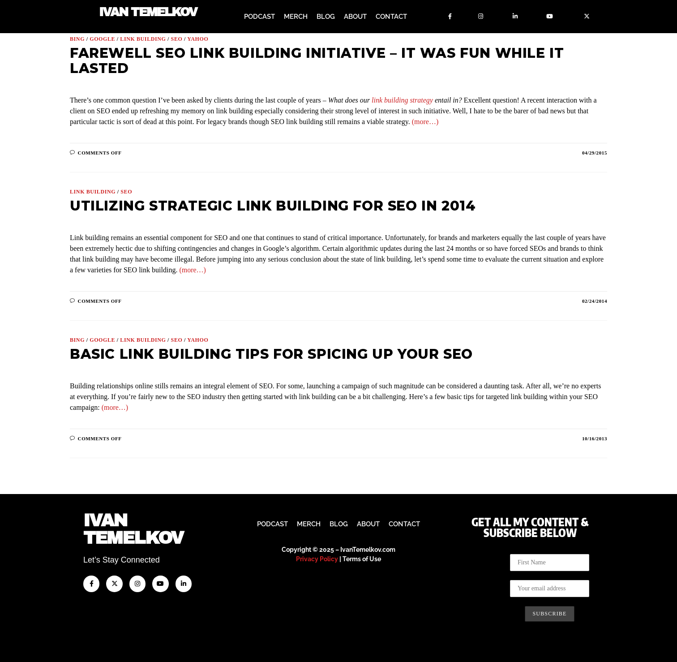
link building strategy (402, 100)
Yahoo (197, 39)
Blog (326, 17)
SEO (177, 39)
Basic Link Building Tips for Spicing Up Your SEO (271, 354)
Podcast (259, 17)
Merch (296, 17)
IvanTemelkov (133, 529)
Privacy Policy (317, 559)
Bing (77, 39)
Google (102, 39)
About (355, 17)
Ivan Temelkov (148, 12)
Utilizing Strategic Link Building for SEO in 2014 (273, 206)
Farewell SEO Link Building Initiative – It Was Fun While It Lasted (317, 61)
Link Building (143, 39)
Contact (391, 17)
